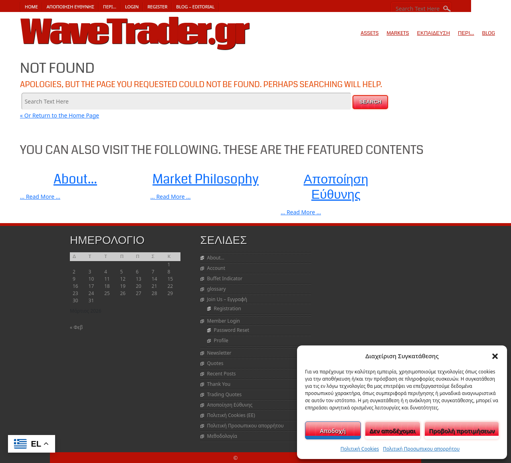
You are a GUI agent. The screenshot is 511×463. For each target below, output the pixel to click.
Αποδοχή (333, 431)
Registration (227, 308)
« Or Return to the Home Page (59, 115)
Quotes (215, 363)
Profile (221, 340)
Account (216, 268)
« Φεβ (76, 327)
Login (132, 7)
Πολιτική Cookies (360, 448)
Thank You (219, 384)
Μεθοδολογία (222, 436)
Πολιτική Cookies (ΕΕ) (231, 415)
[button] (495, 356)
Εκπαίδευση (433, 33)
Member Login (223, 320)
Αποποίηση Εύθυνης (70, 7)
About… (216, 257)
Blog (488, 33)
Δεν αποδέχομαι (393, 431)
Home (31, 7)
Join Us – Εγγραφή (227, 299)
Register (157, 7)
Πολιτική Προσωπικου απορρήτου (421, 448)
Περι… (109, 7)
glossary (216, 288)
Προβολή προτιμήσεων (462, 431)
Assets (369, 33)
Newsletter (219, 352)
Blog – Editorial (195, 7)
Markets (397, 33)
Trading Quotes (224, 394)
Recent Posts (221, 373)
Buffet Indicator (225, 278)
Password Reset (231, 330)
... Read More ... (40, 196)
